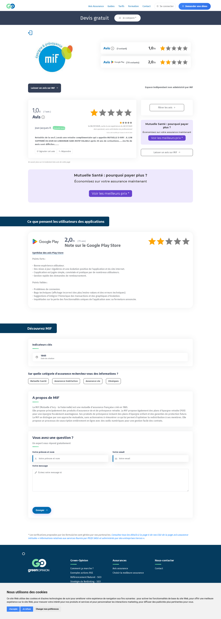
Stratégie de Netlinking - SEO (85, 581)
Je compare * (127, 17)
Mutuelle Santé (38, 380)
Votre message (40, 465)
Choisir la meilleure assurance (128, 572)
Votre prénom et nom (43, 451)
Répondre (65, 151)
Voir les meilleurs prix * (167, 137)
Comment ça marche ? (81, 568)
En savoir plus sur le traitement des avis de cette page (49, 162)
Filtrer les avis (167, 107)
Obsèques (113, 380)
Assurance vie (93, 380)
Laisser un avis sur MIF (44, 87)
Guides (111, 6)
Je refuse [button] (27, 609)
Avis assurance (96, 6)
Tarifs (121, 6)
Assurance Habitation (66, 380)
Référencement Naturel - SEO (85, 576)
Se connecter (165, 6)
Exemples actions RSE (81, 572)
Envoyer (42, 509)
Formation (133, 6)
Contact (146, 6)
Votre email (118, 451)
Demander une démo (194, 6)
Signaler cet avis (46, 151)
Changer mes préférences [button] (47, 609)
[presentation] (53, 498)
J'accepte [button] (13, 609)
